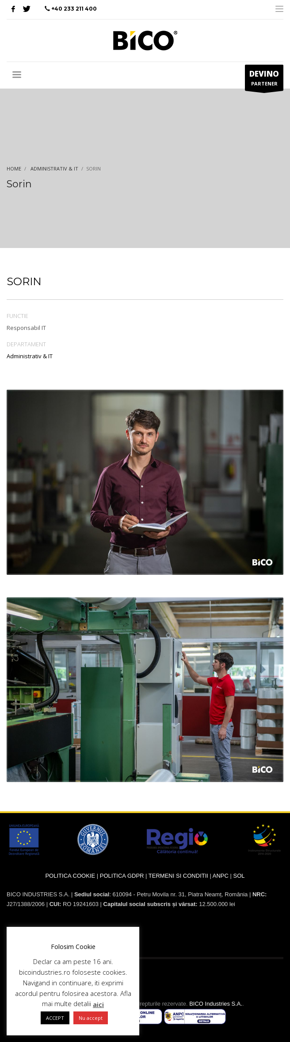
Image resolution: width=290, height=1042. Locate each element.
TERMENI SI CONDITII (178, 875)
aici (98, 1004)
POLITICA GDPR (122, 875)
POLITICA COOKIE (70, 875)
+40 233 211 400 (74, 8)
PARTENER (264, 80)
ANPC (221, 875)
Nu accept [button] (91, 1018)
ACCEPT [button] (55, 1018)
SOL (239, 875)
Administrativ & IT (30, 356)
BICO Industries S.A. (215, 1003)
